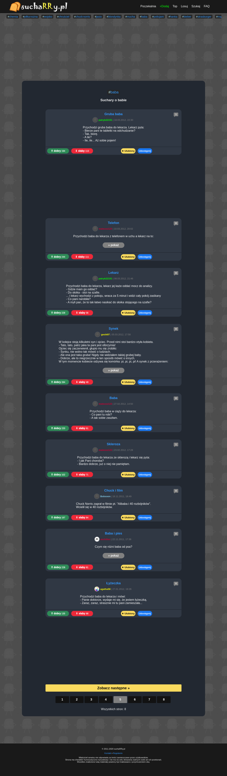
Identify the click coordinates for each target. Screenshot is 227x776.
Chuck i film (113, 490)
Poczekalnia (148, 6)
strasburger (204, 16)
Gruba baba (113, 114)
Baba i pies (113, 533)
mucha (131, 16)
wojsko (48, 16)
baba (144, 16)
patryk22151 (103, 120)
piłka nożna (31, 16)
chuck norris (83, 16)
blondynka (114, 16)
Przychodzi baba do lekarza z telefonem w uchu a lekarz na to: (113, 236)
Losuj (184, 6)
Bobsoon (103, 496)
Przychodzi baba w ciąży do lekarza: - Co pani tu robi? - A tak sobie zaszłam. (113, 414)
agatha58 (103, 589)
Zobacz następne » (113, 688)
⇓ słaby (82, 150)
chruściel (64, 16)
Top (175, 6)
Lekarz (113, 272)
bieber (187, 16)
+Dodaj (164, 6)
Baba (113, 398)
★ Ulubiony (128, 151)
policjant (159, 16)
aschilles (103, 539)
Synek (113, 328)
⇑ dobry (58, 150)
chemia (13, 16)
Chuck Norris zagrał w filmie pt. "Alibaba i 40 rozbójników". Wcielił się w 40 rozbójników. (113, 505)
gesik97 (103, 334)
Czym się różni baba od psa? (113, 546)
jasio (99, 16)
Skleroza (113, 444)
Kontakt (107, 753)
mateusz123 (103, 228)
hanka (173, 16)
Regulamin (118, 753)
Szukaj (195, 6)
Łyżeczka (113, 583)
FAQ (207, 6)
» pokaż (113, 245)
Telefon (113, 223)
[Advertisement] (113, 50)
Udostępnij (145, 151)
